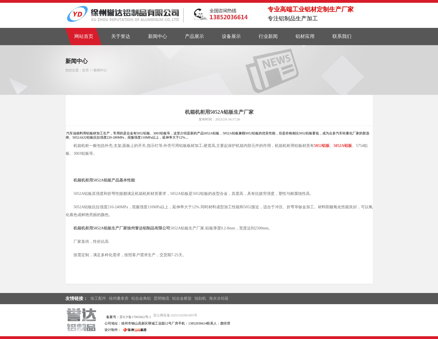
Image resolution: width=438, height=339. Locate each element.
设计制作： (112, 330)
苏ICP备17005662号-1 (135, 317)
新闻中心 (100, 70)
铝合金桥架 (182, 298)
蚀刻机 (200, 298)
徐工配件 (98, 298)
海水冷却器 (218, 298)
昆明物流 (161, 298)
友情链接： (76, 298)
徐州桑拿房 (118, 298)
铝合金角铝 (141, 298)
